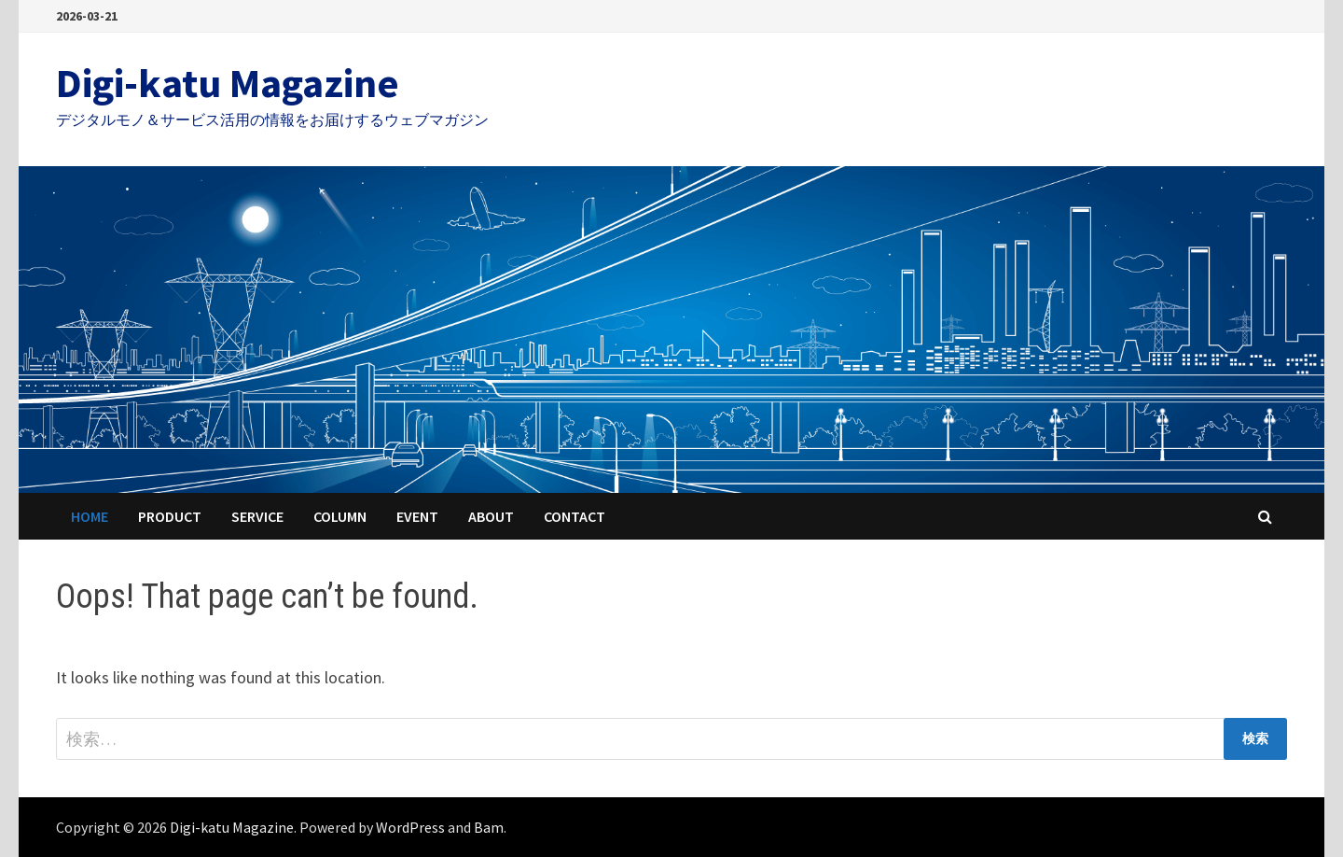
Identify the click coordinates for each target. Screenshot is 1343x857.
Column (340, 516)
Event (417, 516)
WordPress (410, 827)
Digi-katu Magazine (227, 82)
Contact (574, 516)
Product (169, 516)
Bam (489, 827)
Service (257, 516)
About (491, 516)
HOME (89, 516)
